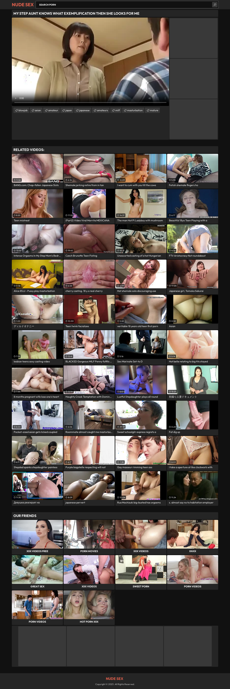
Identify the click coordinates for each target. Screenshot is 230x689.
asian (38, 110)
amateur (53, 110)
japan (68, 110)
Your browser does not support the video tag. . (90, 62)
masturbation (135, 110)
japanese (84, 110)
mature (154, 110)
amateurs (102, 110)
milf (117, 110)
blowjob (23, 110)
